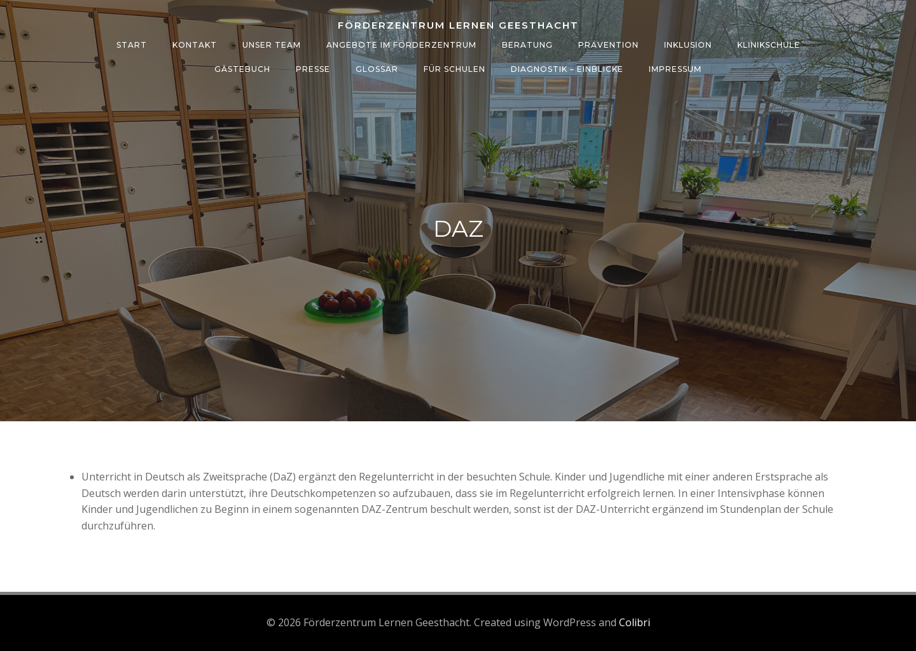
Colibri (634, 622)
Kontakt (194, 45)
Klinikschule (768, 45)
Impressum (675, 69)
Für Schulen (454, 69)
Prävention (608, 45)
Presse (313, 69)
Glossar (377, 69)
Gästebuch (242, 69)
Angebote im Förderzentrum (401, 45)
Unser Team (271, 45)
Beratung (527, 45)
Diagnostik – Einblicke (567, 69)
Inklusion (688, 45)
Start (131, 45)
